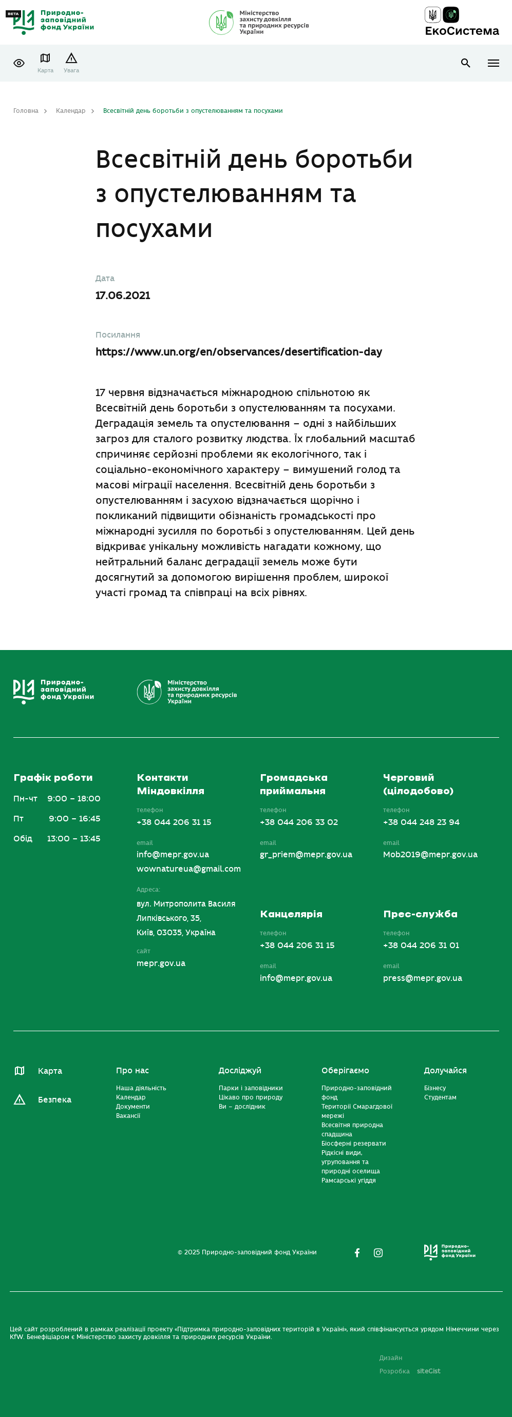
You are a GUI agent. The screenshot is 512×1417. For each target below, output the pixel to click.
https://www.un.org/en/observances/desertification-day (239, 352)
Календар (71, 110)
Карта (45, 70)
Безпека (54, 1100)
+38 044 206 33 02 (299, 822)
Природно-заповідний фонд (356, 1093)
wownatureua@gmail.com (189, 869)
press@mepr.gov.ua (422, 978)
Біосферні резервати (353, 1143)
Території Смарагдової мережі (356, 1111)
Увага (71, 70)
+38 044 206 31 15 (174, 822)
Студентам (440, 1097)
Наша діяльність (141, 1088)
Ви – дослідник (242, 1106)
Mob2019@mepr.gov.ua (430, 854)
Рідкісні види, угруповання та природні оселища (350, 1162)
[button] (19, 63)
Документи (133, 1106)
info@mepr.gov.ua (173, 854)
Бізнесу (435, 1088)
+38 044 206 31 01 (421, 945)
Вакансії (128, 1115)
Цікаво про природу (250, 1097)
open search (466, 63)
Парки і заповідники (251, 1088)
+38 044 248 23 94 (421, 822)
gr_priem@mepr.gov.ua (306, 854)
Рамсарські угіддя (348, 1180)
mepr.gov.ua (161, 963)
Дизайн (391, 1358)
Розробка (410, 1371)
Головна (26, 110)
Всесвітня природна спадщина (352, 1129)
